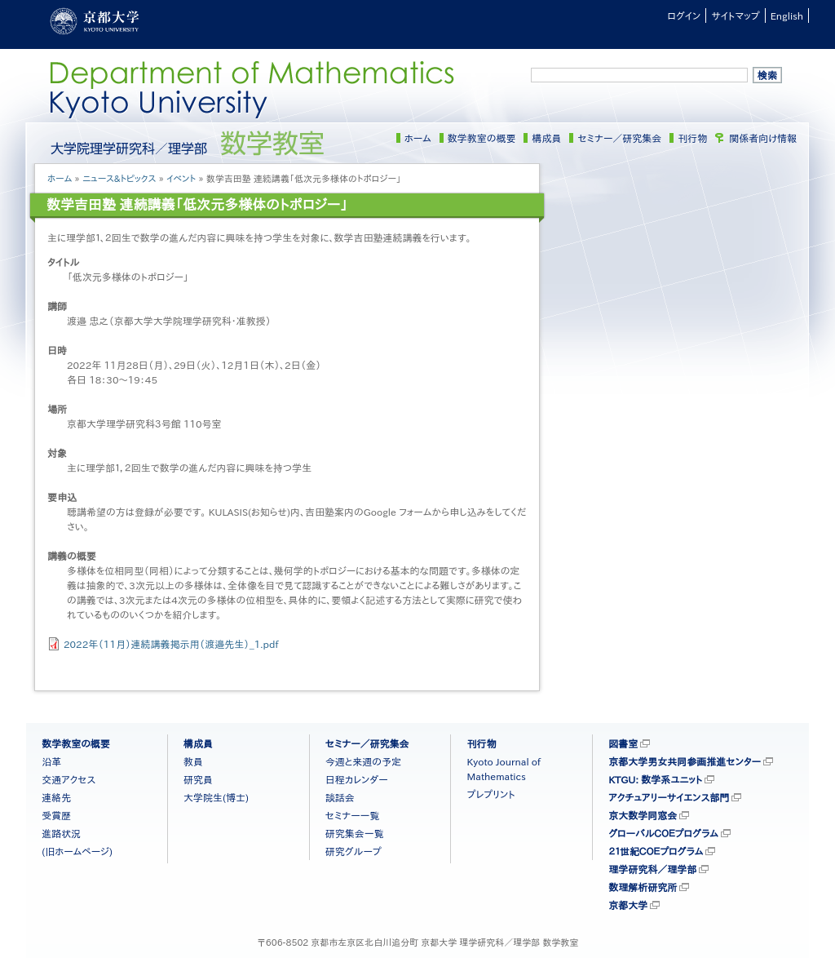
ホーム (417, 138)
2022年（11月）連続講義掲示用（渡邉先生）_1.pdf (171, 644)
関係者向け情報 (763, 138)
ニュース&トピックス (119, 178)
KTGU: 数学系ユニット (655, 779)
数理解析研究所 (642, 887)
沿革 (51, 761)
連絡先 (56, 797)
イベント (181, 178)
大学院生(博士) (216, 797)
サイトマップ (735, 15)
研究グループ (353, 851)
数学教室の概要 (482, 138)
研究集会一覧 (354, 833)
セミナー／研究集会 (619, 138)
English (787, 15)
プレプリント (490, 794)
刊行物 (692, 138)
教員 (193, 761)
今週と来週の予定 (363, 761)
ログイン (683, 15)
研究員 (198, 779)
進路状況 (61, 833)
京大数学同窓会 (642, 815)
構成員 (546, 138)
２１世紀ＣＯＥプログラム (655, 851)
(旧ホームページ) (77, 851)
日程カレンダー (356, 779)
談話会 (340, 797)
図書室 (623, 743)
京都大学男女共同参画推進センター (684, 761)
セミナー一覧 (352, 815)
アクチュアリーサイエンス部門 (668, 797)
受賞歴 (56, 815)
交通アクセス (68, 779)
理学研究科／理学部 (652, 869)
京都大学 (627, 905)
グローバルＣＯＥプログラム (663, 833)
